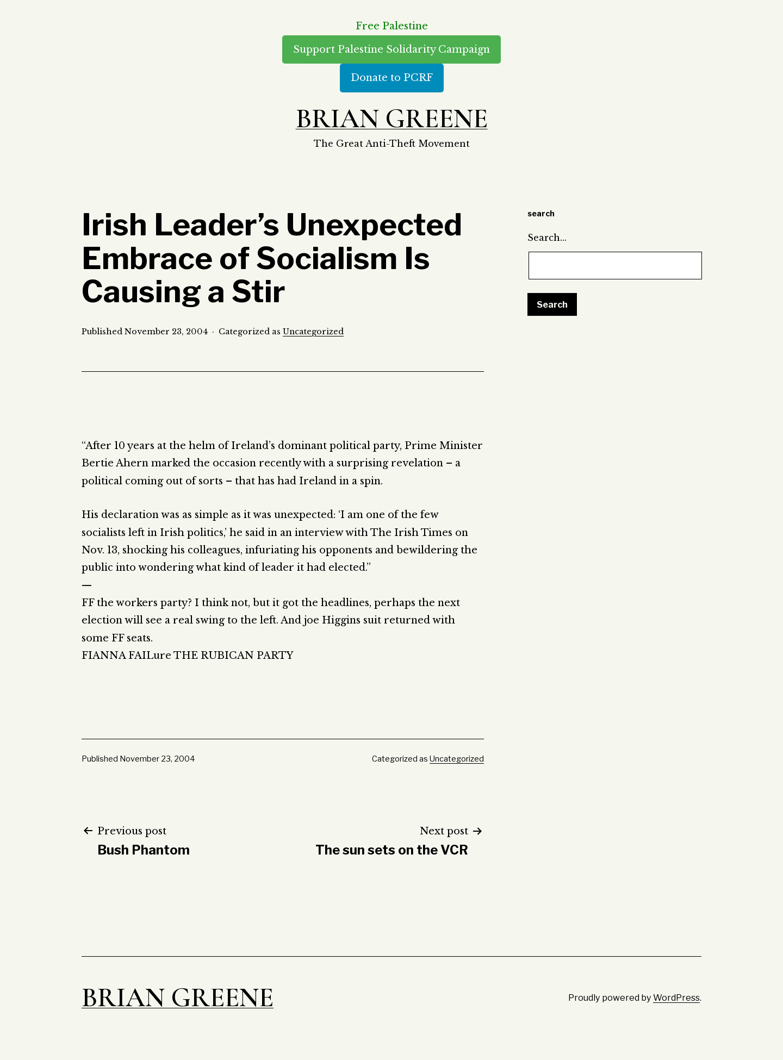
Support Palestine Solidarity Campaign (391, 49)
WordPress (676, 997)
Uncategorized (313, 331)
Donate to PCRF (392, 78)
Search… (547, 237)
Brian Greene (392, 118)
